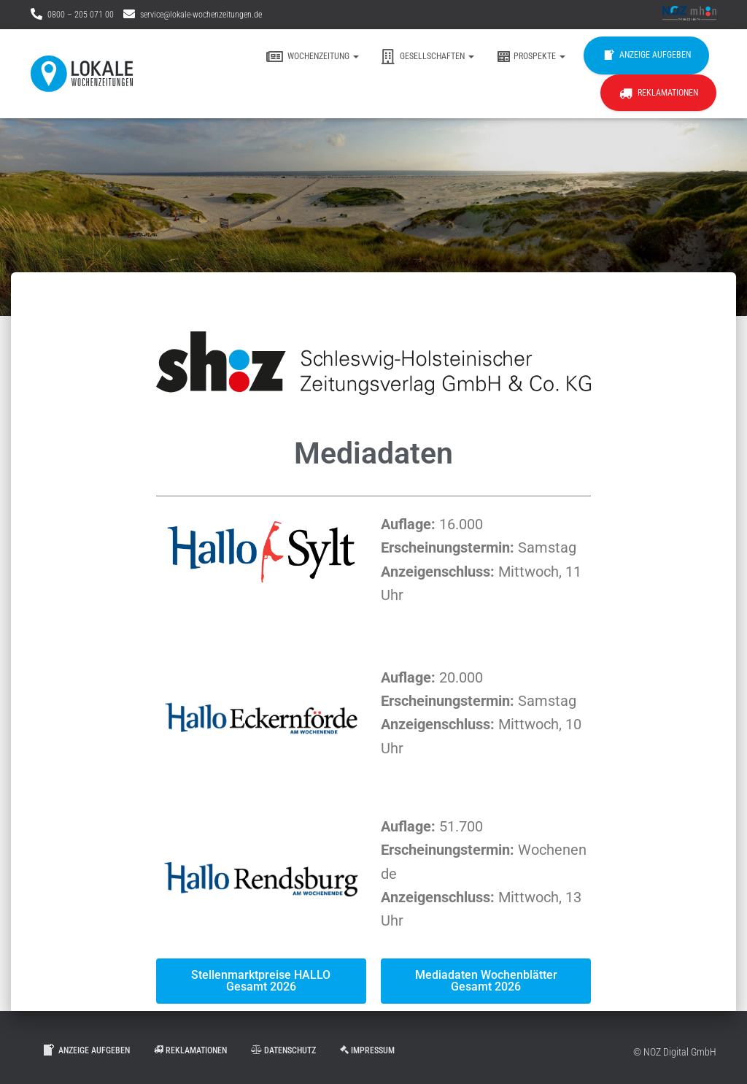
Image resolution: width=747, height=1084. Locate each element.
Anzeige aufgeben (646, 55)
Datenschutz (283, 1050)
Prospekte (530, 57)
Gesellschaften (427, 57)
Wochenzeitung (312, 57)
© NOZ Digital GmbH (674, 1052)
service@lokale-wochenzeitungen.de (201, 14)
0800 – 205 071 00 (80, 14)
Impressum (367, 1050)
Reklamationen (658, 93)
